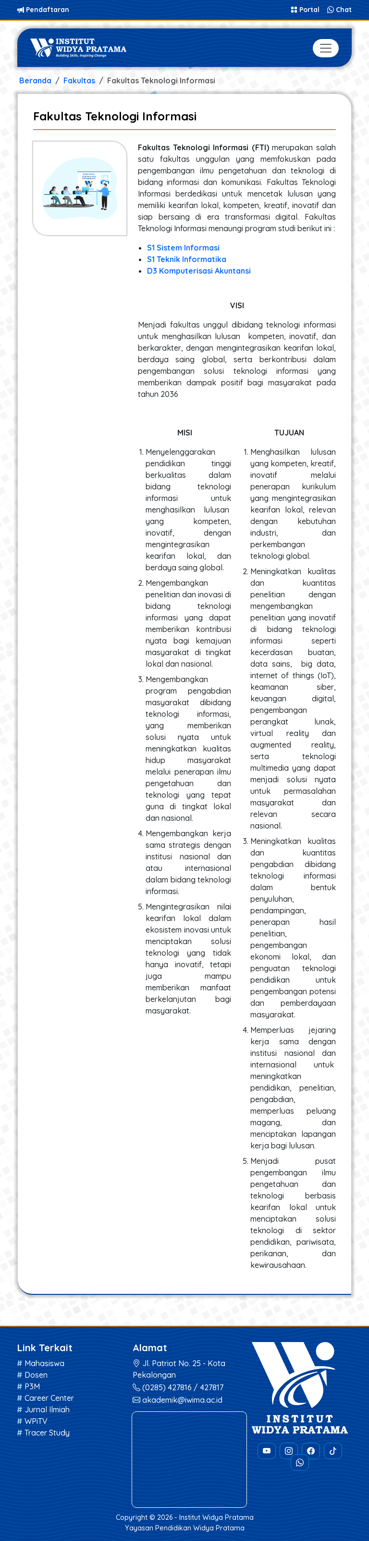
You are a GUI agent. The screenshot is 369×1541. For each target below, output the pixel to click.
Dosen (36, 1375)
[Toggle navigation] (326, 48)
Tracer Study (47, 1432)
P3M (32, 1386)
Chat (339, 9)
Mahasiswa (44, 1363)
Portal (306, 9)
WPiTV (36, 1421)
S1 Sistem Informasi (183, 247)
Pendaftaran (43, 9)
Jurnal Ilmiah (47, 1409)
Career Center (49, 1398)
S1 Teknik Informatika (186, 259)
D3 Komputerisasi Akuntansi (199, 271)
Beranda (35, 80)
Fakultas (79, 80)
